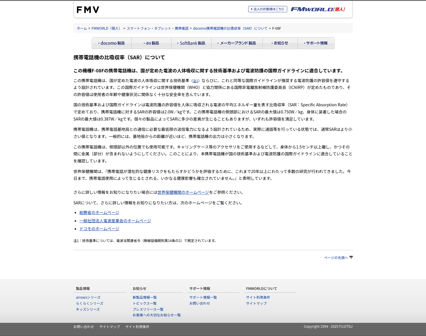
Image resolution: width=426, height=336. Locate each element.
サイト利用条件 (258, 297)
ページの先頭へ (338, 257)
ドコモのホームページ (99, 228)
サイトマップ (256, 303)
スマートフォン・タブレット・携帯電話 (157, 28)
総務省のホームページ (99, 212)
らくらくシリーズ (89, 303)
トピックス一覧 (145, 303)
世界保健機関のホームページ (183, 192)
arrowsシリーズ (88, 297)
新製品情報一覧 (145, 297)
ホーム (82, 28)
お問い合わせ (199, 303)
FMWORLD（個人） (107, 28)
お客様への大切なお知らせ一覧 (157, 314)
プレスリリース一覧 (148, 309)
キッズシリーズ (88, 309)
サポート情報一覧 (203, 297)
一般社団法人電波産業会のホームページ (115, 220)
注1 (195, 80)
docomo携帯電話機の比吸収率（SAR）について (230, 28)
